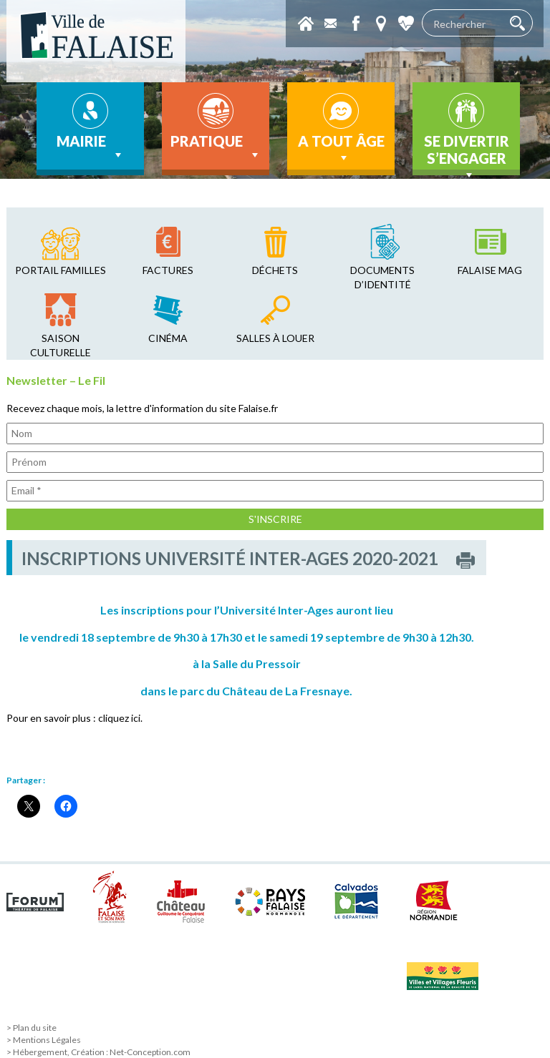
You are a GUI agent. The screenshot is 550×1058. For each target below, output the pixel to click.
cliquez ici (119, 718)
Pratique (215, 147)
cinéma (168, 338)
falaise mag (490, 270)
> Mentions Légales (43, 1039)
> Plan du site (31, 1027)
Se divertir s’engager (466, 153)
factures (168, 270)
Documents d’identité (382, 277)
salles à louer (275, 338)
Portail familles (60, 270)
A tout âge (341, 148)
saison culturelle (60, 345)
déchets (275, 270)
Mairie (91, 147)
